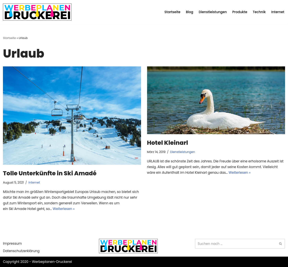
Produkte (239, 12)
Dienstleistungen (213, 12)
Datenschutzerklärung (21, 251)
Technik (259, 12)
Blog (189, 12)
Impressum (12, 243)
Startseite (172, 12)
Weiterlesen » (64, 208)
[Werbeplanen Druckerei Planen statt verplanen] (37, 12)
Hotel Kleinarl (167, 143)
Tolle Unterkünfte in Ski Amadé (50, 173)
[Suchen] (235, 244)
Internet (277, 12)
